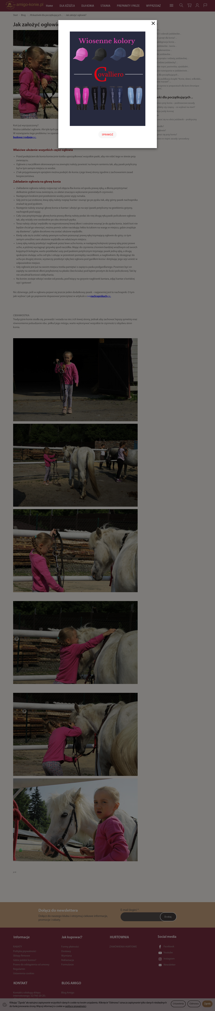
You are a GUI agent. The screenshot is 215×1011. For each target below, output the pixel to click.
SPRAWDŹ (107, 134)
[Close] (153, 23)
